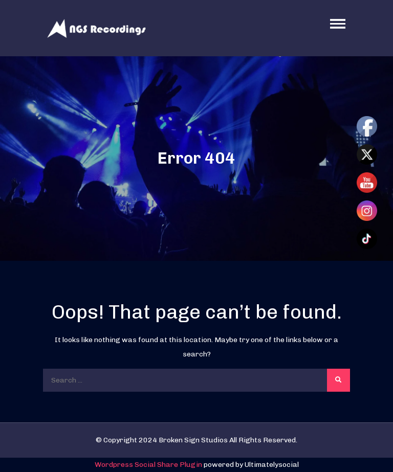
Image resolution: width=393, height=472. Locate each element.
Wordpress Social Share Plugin (149, 464)
